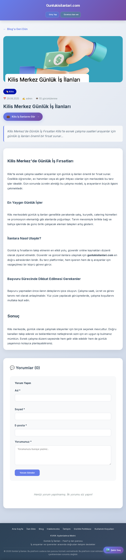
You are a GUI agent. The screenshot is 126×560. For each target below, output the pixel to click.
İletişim (67, 529)
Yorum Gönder (27, 473)
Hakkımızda (53, 529)
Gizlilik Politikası (82, 529)
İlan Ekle (31, 529)
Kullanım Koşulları (104, 529)
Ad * (18, 390)
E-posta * (21, 425)
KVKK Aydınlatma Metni (63, 535)
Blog (41, 529)
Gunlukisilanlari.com (63, 5)
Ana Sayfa (17, 529)
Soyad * (20, 409)
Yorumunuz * (23, 441)
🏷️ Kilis (10, 91)
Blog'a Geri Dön (15, 29)
